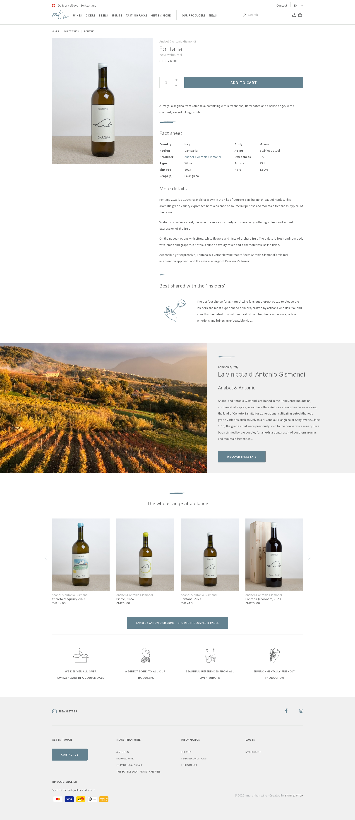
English (71, 781)
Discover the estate (242, 456)
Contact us (69, 754)
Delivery (186, 752)
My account (253, 752)
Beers (103, 15)
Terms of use (189, 765)
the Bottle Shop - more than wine (138, 771)
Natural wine (125, 758)
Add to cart (243, 82)
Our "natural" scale (129, 765)
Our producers (194, 15)
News (213, 15)
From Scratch (294, 795)
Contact (281, 5)
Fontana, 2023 (191, 599)
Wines (77, 15)
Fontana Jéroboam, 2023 (263, 599)
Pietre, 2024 (125, 599)
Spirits (116, 15)
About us (122, 752)
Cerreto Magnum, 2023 (68, 599)
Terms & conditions (193, 758)
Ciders (91, 15)
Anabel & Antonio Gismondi (203, 157)
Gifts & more (161, 15)
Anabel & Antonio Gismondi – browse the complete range (177, 622)
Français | (59, 781)
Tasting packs (136, 15)
